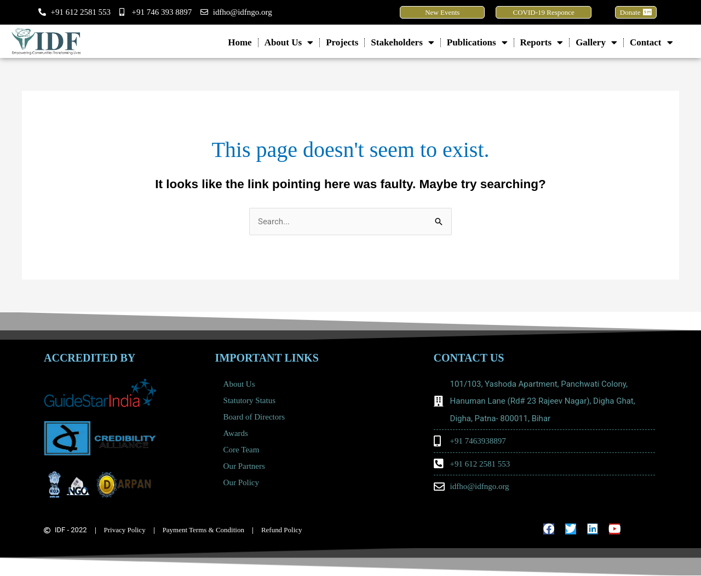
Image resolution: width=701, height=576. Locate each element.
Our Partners (244, 466)
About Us (239, 384)
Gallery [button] (596, 42)
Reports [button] (542, 42)
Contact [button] (651, 42)
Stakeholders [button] (402, 42)
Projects (342, 42)
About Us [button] (289, 42)
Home (239, 42)
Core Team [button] (244, 449)
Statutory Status (249, 400)
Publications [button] (477, 42)
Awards (235, 433)
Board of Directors (254, 416)
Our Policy (241, 482)
